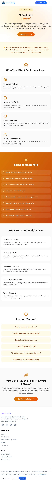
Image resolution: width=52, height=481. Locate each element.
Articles (3, 442)
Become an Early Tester (8, 440)
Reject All (15, 478)
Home (3, 434)
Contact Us (4, 445)
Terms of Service (6, 457)
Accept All (22, 478)
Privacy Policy (5, 454)
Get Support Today (26, 399)
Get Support (26, 34)
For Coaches (5, 437)
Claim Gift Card (41, 3)
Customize (6, 478)
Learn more (43, 474)
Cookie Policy (5, 460)
